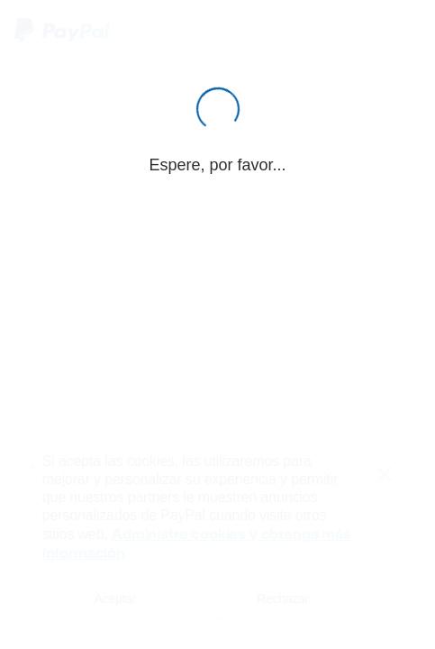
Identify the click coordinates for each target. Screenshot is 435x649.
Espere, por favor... (217, 165)
